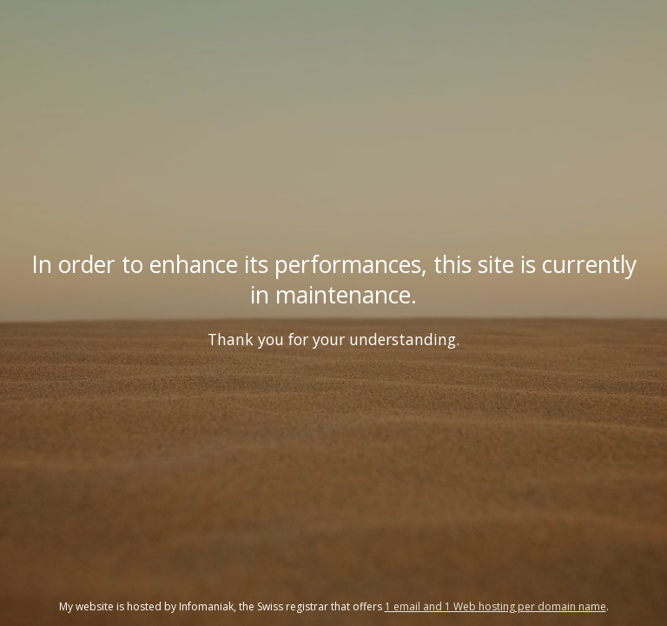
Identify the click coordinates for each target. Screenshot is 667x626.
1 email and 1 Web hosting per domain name (495, 606)
